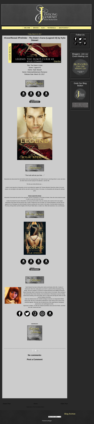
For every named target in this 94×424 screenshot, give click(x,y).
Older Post (64, 403)
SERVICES (36, 28)
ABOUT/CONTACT (64, 28)
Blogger (50, 420)
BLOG (43, 28)
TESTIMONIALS (51, 28)
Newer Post (7, 403)
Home (36, 403)
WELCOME (27, 28)
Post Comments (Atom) (38, 407)
